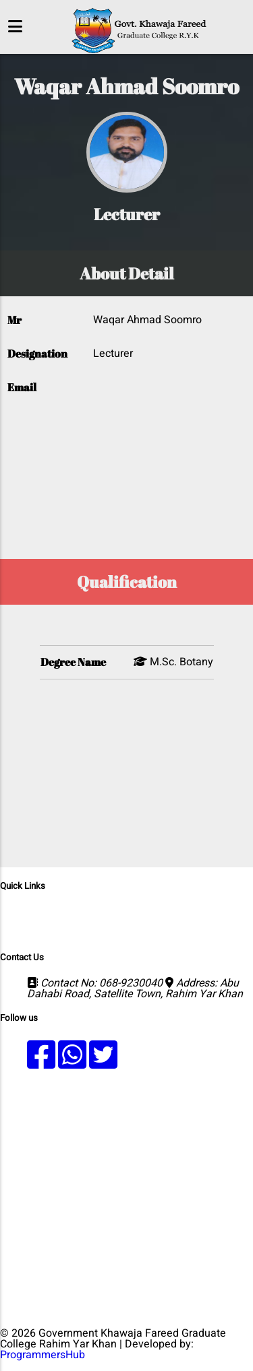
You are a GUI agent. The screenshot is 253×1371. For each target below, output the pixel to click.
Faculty (111, 922)
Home (48, 912)
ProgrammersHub (42, 1355)
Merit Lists (59, 922)
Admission (225, 912)
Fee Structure (216, 922)
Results (156, 922)
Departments (159, 912)
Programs (95, 912)
